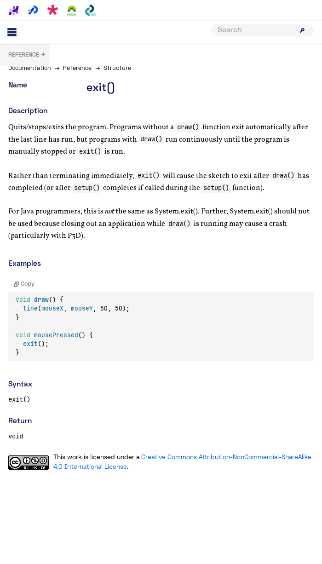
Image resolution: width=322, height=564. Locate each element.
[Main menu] (12, 32)
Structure (117, 68)
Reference (77, 68)
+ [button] (27, 55)
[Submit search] (302, 30)
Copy (24, 284)
